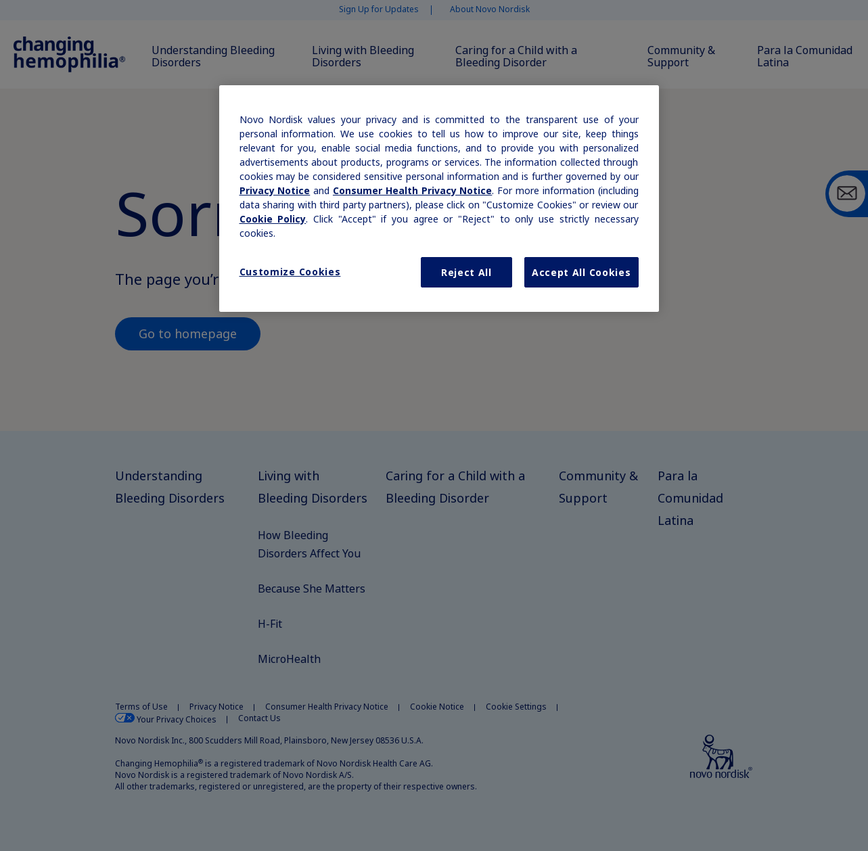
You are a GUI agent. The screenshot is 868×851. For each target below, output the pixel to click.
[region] (439, 199)
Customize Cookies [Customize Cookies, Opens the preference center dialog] (290, 271)
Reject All (466, 272)
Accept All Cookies (581, 272)
